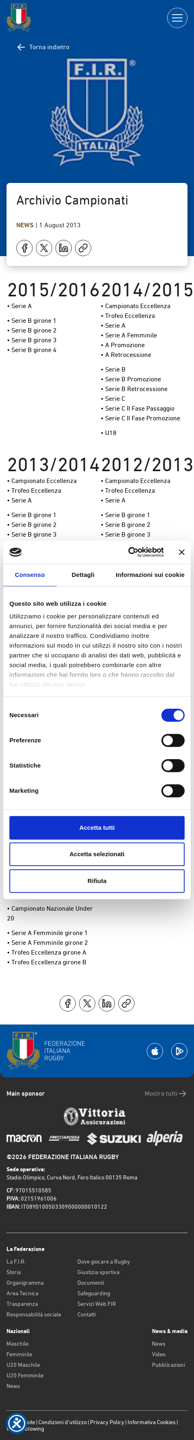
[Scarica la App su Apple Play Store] (155, 1051)
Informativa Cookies (152, 1422)
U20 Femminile (25, 1375)
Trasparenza (22, 1304)
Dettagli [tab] (83, 574)
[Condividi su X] (44, 248)
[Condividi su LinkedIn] (63, 248)
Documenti (90, 1282)
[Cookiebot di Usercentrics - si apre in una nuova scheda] (128, 552)
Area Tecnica (22, 1293)
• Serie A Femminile (129, 335)
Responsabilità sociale (34, 1314)
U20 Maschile (23, 1365)
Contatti (86, 1314)
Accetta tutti (97, 827)
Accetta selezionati (96, 854)
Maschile (18, 1343)
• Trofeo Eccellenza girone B (46, 962)
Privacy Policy (107, 1422)
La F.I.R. (16, 1261)
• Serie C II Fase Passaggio (137, 408)
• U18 (109, 433)
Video (158, 1354)
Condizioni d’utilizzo (62, 1422)
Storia (14, 1272)
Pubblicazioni (168, 1365)
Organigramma (25, 1282)
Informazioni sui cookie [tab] (150, 574)
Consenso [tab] (30, 574)
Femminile (19, 1354)
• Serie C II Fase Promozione (140, 418)
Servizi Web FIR (96, 1304)
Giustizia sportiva (98, 1272)
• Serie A (19, 306)
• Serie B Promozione (131, 379)
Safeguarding (93, 1293)
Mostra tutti (166, 1093)
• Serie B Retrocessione (134, 389)
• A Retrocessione (126, 355)
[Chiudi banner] (182, 552)
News (25, 225)
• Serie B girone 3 (32, 340)
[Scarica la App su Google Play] (179, 1051)
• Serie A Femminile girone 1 (47, 933)
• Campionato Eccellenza (135, 306)
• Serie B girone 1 (32, 320)
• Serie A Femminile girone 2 (47, 942)
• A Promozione (123, 345)
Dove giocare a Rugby (103, 1261)
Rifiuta (97, 880)
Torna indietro (42, 47)
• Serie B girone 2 (32, 330)
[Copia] (83, 248)
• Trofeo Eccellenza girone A (46, 952)
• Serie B (113, 369)
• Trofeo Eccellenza (128, 316)
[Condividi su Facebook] (24, 248)
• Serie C (113, 398)
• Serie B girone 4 (32, 350)
